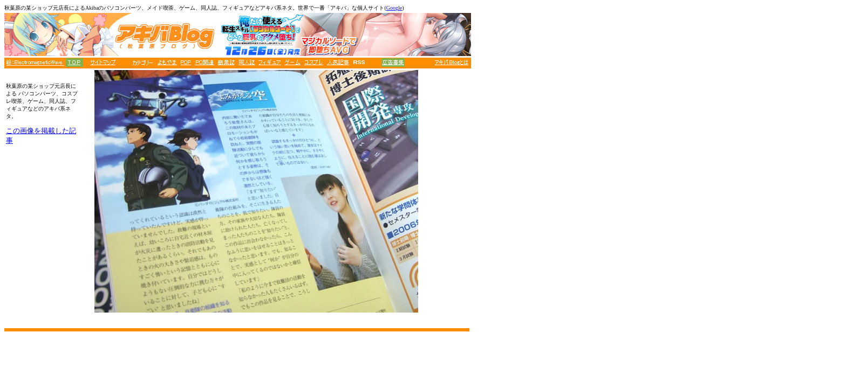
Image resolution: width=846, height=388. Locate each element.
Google (394, 8)
